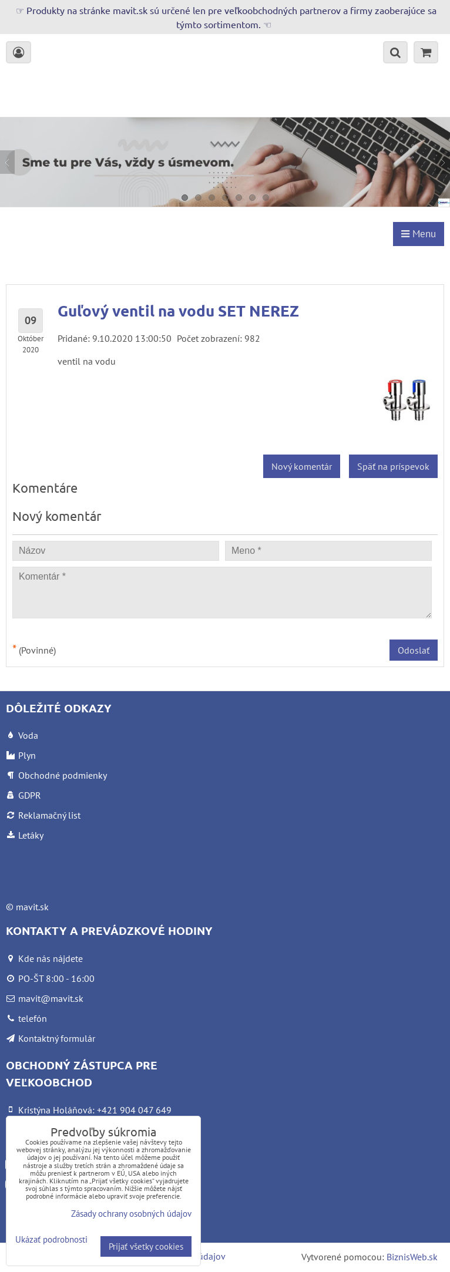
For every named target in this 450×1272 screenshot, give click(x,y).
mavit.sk (32, 907)
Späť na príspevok (393, 466)
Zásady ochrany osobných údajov (131, 1213)
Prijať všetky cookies (146, 1246)
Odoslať (413, 650)
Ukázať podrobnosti (51, 1240)
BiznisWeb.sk (412, 1257)
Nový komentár (301, 466)
